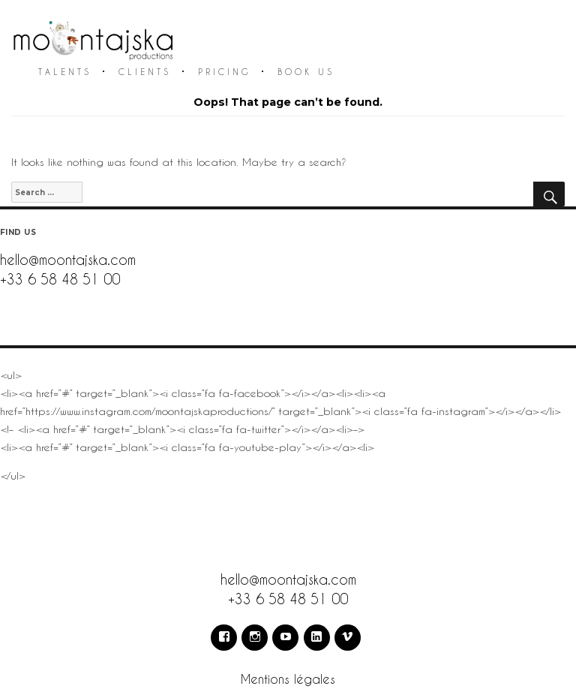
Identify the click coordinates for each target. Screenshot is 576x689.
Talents (65, 72)
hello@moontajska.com (68, 259)
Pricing (224, 72)
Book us (306, 72)
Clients (144, 72)
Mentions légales (288, 679)
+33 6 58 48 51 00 (60, 279)
